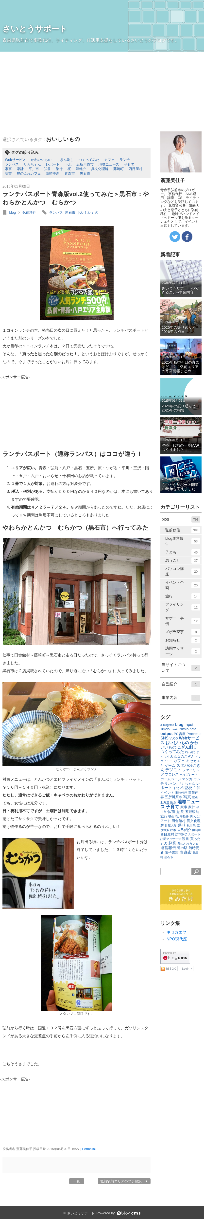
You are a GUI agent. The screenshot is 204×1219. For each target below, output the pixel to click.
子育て (129, 164)
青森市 (70, 173)
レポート (53, 164)
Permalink (89, 1149)
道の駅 (182, 848)
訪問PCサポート (188, 834)
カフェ (109, 160)
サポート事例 (182, 621)
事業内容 (181, 698)
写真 (187, 797)
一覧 (76, 1181)
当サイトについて (181, 668)
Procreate (194, 734)
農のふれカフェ (29, 173)
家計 (20, 169)
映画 (171, 816)
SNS (164, 738)
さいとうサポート (34, 28)
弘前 (47, 169)
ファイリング (182, 607)
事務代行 (181, 792)
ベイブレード (189, 774)
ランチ (124, 160)
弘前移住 (29, 212)
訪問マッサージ (182, 651)
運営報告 (168, 848)
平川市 (34, 169)
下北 (68, 164)
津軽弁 (81, 169)
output (166, 734)
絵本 (173, 830)
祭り (182, 825)
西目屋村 (135, 169)
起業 (172, 843)
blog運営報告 (182, 541)
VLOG (174, 738)
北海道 (164, 802)
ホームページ (170, 779)
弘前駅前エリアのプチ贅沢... (124, 1181)
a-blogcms (167, 725)
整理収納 (192, 812)
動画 (195, 797)
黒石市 (85, 173)
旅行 (59, 169)
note (193, 729)
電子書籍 (172, 852)
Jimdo (165, 729)
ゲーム (170, 765)
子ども (182, 552)
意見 (180, 811)
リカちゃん (32, 164)
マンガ (187, 779)
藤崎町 (118, 169)
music (174, 729)
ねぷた (190, 752)
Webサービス (15, 160)
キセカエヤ (176, 932)
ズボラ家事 (182, 632)
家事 (8, 169)
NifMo (184, 729)
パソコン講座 (182, 571)
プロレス (172, 774)
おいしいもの (63, 139)
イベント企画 (182, 585)
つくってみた (89, 160)
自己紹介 (181, 684)
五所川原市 (85, 164)
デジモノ (173, 770)
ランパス (12, 164)
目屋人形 (171, 825)
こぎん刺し (65, 160)
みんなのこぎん (182, 756)
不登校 (186, 788)
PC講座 (179, 734)
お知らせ (182, 640)
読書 (8, 173)
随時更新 (53, 173)
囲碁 (173, 802)
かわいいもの (41, 160)
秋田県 (191, 825)
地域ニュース (109, 164)
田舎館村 (179, 821)
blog (12, 212)
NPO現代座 (177, 939)
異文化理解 (99, 169)
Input (189, 725)
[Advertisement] (102, 88)
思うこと (182, 560)
